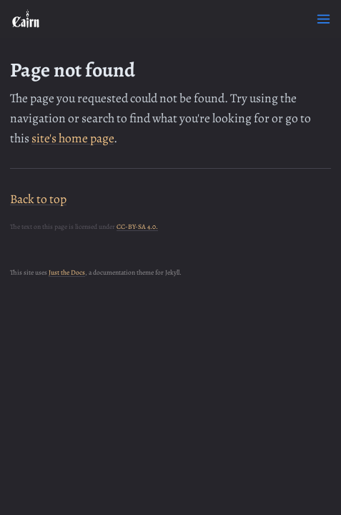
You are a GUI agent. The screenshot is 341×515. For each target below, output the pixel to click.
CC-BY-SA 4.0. (137, 226)
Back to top (38, 198)
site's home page (72, 138)
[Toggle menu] (323, 19)
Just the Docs (67, 272)
